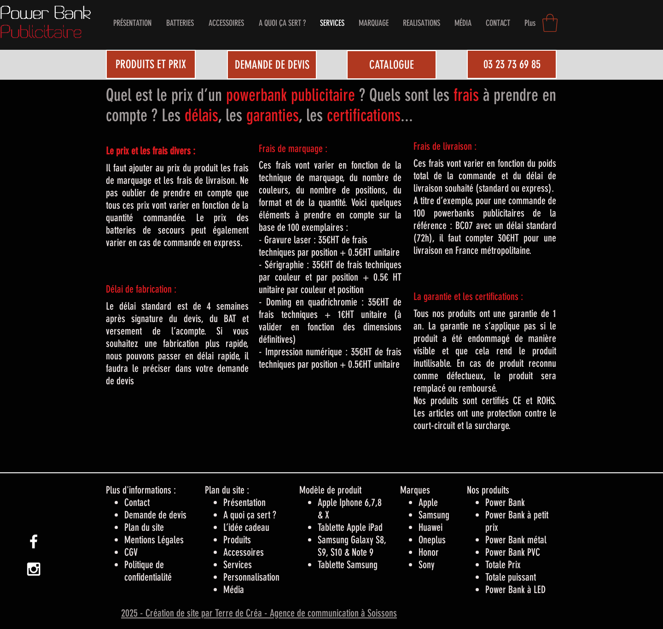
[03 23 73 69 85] (512, 64)
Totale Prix (503, 564)
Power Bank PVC (512, 552)
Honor (429, 552)
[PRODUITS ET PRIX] (151, 64)
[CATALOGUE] (391, 64)
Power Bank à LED (515, 589)
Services (237, 564)
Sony (427, 564)
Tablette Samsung (348, 564)
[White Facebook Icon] (33, 541)
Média (233, 589)
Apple (428, 502)
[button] (550, 23)
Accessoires (243, 552)
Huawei (430, 527)
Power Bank (505, 502)
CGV (131, 552)
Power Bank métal (516, 540)
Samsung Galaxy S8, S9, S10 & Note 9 (352, 546)
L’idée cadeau (246, 527)
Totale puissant (510, 577)
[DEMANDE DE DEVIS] (272, 64)
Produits (237, 540)
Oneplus (432, 540)
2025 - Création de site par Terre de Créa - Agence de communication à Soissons (259, 613)
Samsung (434, 515)
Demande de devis (155, 515)
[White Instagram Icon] (33, 569)
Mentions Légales (154, 540)
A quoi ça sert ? (249, 515)
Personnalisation (251, 577)
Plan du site (144, 527)
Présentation (244, 502)
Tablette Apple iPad (350, 527)
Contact (137, 502)
